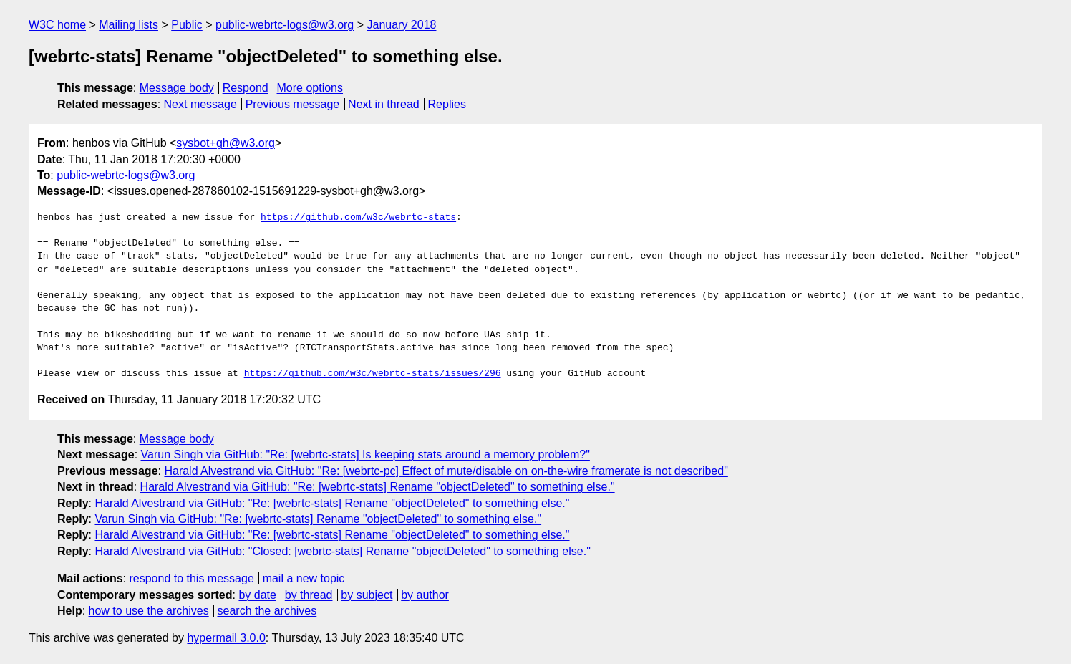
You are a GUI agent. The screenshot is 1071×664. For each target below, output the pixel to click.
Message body (177, 88)
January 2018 (402, 25)
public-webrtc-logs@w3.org (284, 25)
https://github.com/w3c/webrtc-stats (358, 217)
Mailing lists (128, 25)
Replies (447, 104)
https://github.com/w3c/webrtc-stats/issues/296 (372, 373)
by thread (309, 595)
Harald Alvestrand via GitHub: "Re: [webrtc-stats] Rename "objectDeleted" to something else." (377, 487)
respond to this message (191, 578)
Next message (200, 104)
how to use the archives (149, 611)
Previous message (293, 104)
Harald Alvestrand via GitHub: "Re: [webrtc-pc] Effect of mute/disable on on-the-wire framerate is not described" (445, 471)
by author (425, 595)
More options (310, 88)
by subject (366, 595)
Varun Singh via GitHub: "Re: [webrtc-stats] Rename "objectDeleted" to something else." (317, 519)
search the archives (267, 611)
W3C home (57, 25)
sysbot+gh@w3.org (225, 143)
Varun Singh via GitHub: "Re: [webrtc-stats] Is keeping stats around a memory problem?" (365, 454)
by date (257, 595)
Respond (245, 88)
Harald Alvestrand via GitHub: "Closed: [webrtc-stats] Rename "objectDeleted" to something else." (342, 551)
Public (187, 25)
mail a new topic (304, 578)
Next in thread (384, 104)
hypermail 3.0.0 (226, 638)
